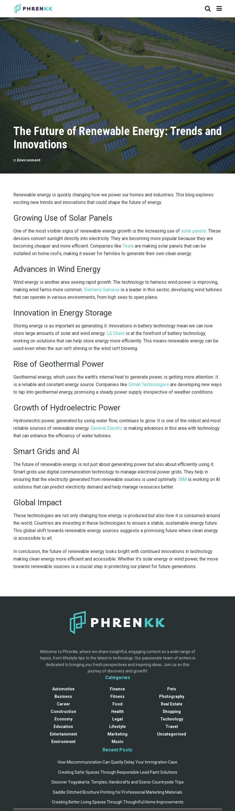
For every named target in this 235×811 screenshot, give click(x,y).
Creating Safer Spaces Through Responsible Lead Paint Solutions (117, 772)
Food (117, 704)
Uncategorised (171, 734)
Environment (28, 160)
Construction (63, 711)
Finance (117, 689)
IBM (182, 479)
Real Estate (171, 704)
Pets (171, 689)
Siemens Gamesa (101, 289)
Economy (63, 719)
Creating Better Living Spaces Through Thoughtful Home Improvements (117, 802)
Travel (171, 726)
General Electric (106, 428)
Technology (171, 719)
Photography (171, 696)
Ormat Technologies (148, 384)
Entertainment (63, 734)
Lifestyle (117, 726)
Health (117, 711)
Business (63, 696)
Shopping (172, 711)
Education (63, 726)
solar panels (193, 231)
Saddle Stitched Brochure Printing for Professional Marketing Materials (117, 792)
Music (117, 741)
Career (63, 704)
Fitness (117, 696)
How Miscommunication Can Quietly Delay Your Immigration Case (117, 762)
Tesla (128, 246)
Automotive (63, 689)
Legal (117, 719)
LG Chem (116, 333)
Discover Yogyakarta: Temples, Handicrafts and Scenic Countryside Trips (118, 782)
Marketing (117, 734)
